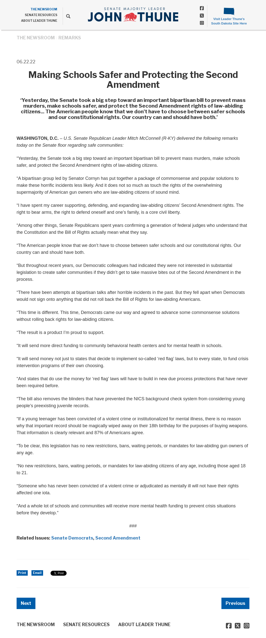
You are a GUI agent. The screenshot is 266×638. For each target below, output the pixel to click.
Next (26, 603)
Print (22, 573)
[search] (66, 16)
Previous (235, 603)
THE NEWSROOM (43, 9)
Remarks (69, 37)
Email (37, 573)
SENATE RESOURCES (41, 15)
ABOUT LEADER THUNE (39, 21)
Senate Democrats (72, 538)
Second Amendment (117, 538)
